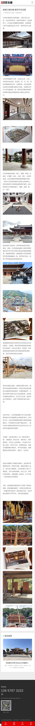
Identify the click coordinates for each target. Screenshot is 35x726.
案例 (14, 723)
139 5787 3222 (12, 712)
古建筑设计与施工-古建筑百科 (13, 12)
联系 (22, 723)
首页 (5, 723)
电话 (31, 723)
